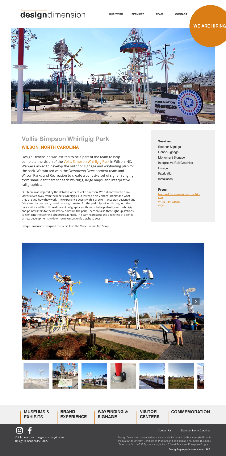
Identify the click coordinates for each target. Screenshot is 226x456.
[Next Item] (196, 301)
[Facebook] (29, 430)
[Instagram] (19, 430)
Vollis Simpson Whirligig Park (86, 161)
